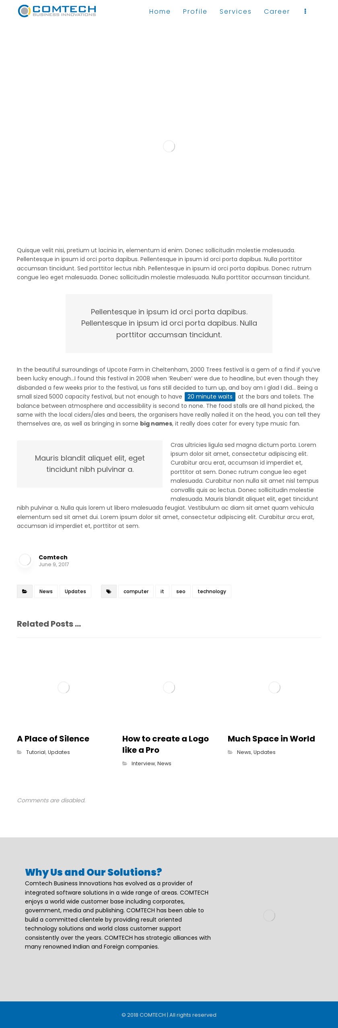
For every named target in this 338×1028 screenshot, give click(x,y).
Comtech (53, 557)
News (46, 591)
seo (180, 591)
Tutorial (35, 752)
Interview (143, 763)
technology (212, 591)
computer (136, 591)
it (162, 591)
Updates (75, 591)
